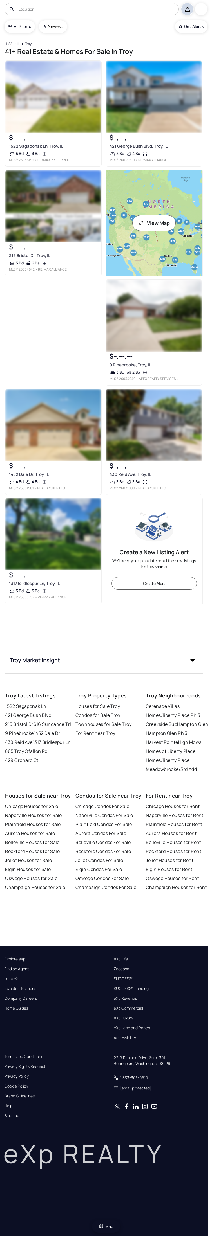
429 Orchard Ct (21, 760)
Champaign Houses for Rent (176, 887)
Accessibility (125, 1038)
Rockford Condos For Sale (103, 851)
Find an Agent (17, 969)
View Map (154, 223)
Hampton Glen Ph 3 (166, 733)
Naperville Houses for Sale (33, 815)
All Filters (19, 26)
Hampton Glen (192, 724)
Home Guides (16, 1008)
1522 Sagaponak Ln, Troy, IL (36, 146)
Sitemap (12, 1116)
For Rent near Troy (95, 733)
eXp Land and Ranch (132, 1028)
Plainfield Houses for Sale (33, 824)
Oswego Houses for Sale (31, 878)
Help (8, 1106)
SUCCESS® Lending (131, 988)
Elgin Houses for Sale (28, 869)
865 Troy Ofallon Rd (26, 751)
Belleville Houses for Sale (32, 842)
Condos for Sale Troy (97, 715)
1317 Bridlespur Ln (52, 742)
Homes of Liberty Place (170, 751)
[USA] (9, 44)
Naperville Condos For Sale (104, 815)
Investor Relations (20, 988)
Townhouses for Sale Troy (103, 724)
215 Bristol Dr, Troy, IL (29, 255)
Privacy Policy (17, 1076)
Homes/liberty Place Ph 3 (173, 715)
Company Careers (21, 998)
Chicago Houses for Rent (173, 806)
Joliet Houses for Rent (169, 860)
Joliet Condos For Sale (99, 860)
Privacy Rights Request (25, 1066)
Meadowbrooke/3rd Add (171, 769)
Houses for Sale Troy (97, 706)
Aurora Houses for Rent (171, 833)
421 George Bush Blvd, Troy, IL (138, 146)
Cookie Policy (16, 1086)
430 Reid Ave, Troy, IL (130, 474)
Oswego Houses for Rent (172, 878)
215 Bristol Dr (19, 724)
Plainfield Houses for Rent (174, 824)
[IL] (19, 44)
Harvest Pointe (162, 742)
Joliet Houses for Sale (28, 860)
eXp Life (121, 959)
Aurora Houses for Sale (30, 833)
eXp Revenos (125, 998)
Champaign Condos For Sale (105, 887)
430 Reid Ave (18, 742)
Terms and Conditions (24, 1057)
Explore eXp (15, 959)
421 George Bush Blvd (28, 715)
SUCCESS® (124, 979)
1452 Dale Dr (47, 733)
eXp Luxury (123, 1018)
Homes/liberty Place (167, 760)
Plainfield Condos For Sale (103, 824)
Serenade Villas (163, 706)
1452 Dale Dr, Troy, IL (29, 474)
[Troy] (28, 44)
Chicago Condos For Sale (102, 806)
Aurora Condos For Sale (100, 833)
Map (106, 1226)
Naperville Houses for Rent (174, 815)
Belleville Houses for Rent (173, 842)
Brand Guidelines (20, 1096)
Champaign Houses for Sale (35, 887)
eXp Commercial (128, 1008)
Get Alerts (191, 26)
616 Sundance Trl (52, 724)
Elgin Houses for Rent (169, 869)
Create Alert (154, 583)
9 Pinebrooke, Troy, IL (130, 365)
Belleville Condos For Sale (103, 842)
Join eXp (12, 979)
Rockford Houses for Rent (173, 851)
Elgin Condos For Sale (98, 869)
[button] (103, 660)
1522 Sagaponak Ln (25, 706)
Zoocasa (121, 969)
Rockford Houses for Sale (32, 851)
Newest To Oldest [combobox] (55, 26)
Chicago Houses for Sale (31, 806)
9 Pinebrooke (19, 733)
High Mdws (190, 742)
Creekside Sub (161, 724)
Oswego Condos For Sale (102, 878)
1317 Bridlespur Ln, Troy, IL (34, 583)
